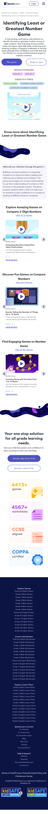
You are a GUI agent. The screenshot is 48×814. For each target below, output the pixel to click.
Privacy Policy (21, 773)
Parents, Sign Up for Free (24, 458)
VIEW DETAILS (11, 260)
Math (22, 13)
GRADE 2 (17, 74)
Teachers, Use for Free (24, 468)
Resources (5, 13)
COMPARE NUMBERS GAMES (23, 88)
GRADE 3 (29, 74)
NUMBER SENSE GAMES (32, 83)
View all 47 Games (24, 282)
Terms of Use (8, 773)
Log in (33, 4)
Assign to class (36, 62)
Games (15, 13)
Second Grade (32, 13)
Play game (11, 62)
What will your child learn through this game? (24, 167)
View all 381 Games (24, 350)
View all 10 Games (24, 215)
